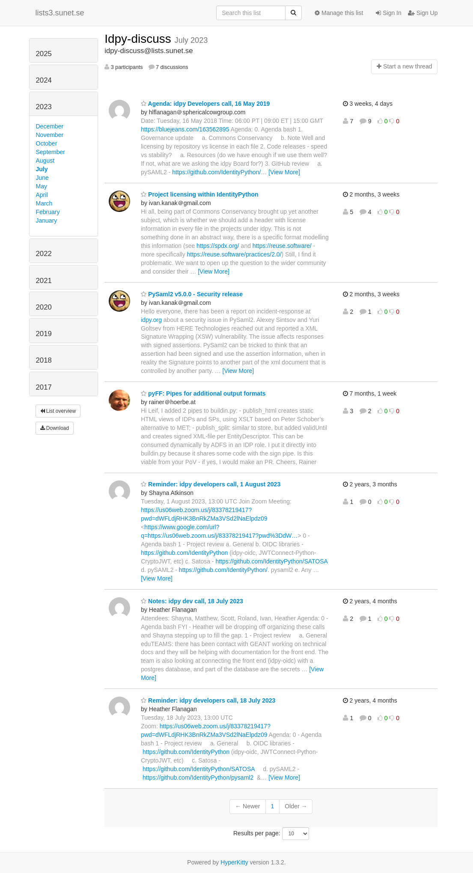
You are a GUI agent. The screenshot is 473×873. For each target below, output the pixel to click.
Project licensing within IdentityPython (199, 194)
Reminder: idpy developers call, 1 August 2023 (210, 484)
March (44, 203)
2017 (44, 387)
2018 (44, 360)
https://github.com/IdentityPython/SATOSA (271, 561)
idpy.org (151, 319)
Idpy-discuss (139, 38)
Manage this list (339, 12)
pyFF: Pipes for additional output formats (203, 393)
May (41, 186)
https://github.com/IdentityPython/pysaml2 (198, 777)
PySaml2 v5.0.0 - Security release (192, 294)
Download (54, 428)
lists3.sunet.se (60, 13)
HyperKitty (234, 862)
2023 (44, 107)
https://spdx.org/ (217, 245)
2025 (44, 54)
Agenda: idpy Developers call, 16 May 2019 (205, 103)
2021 (44, 281)
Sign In (388, 12)
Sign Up (423, 12)
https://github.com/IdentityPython (184, 552)
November (50, 134)
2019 (44, 334)
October (46, 143)
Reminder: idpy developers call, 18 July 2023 (208, 700)
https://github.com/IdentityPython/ (216, 172)
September (50, 152)
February (48, 212)
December (50, 126)
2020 (44, 307)
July (42, 169)
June (42, 177)
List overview (58, 411)
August (45, 160)
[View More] (284, 172)
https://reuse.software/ (282, 245)
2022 (44, 254)
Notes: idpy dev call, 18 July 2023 (192, 601)
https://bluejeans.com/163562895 (185, 129)
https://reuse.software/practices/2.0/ (234, 254)
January (46, 220)
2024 (44, 80)
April (42, 194)
